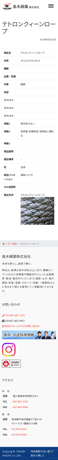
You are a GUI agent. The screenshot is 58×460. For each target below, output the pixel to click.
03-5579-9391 (19, 434)
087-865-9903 (20, 407)
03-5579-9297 (19, 429)
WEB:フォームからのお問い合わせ (20, 326)
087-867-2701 (20, 401)
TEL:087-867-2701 (13, 315)
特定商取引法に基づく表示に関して (42, 453)
